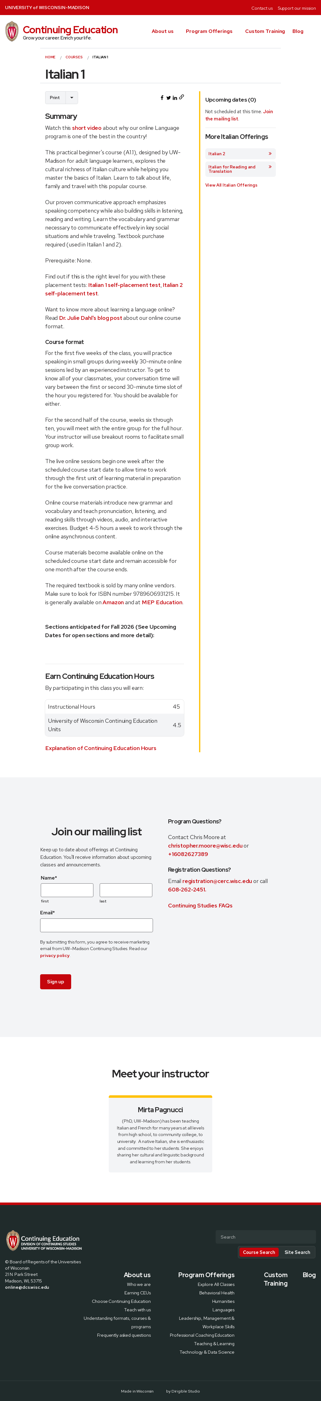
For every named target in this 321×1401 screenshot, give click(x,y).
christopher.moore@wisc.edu (205, 845)
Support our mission (297, 8)
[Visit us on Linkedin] (30, 1300)
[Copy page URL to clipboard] (181, 97)
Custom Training (265, 31)
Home (50, 57)
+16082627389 (188, 854)
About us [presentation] (162, 31)
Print (55, 97)
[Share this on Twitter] (168, 97)
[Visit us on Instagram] (22, 1300)
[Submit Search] (309, 1237)
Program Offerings (209, 31)
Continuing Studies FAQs (200, 905)
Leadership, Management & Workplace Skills (207, 1322)
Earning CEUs (137, 1292)
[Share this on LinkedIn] (174, 97)
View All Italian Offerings (231, 185)
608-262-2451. (187, 889)
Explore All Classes (216, 1284)
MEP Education (162, 602)
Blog (297, 31)
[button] (313, 31)
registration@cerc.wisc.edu (217, 881)
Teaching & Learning (214, 1343)
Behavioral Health (217, 1292)
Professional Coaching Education (202, 1335)
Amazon (113, 602)
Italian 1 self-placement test (124, 284)
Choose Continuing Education (121, 1301)
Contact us (262, 8)
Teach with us (137, 1309)
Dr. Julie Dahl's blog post (90, 317)
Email (47, 913)
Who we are (139, 1284)
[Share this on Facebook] (162, 97)
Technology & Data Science (207, 1352)
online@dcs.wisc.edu (27, 1287)
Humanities (223, 1301)
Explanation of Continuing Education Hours (100, 748)
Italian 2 (240, 153)
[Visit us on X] (15, 1300)
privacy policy (55, 955)
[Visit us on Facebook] (7, 1300)
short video (87, 127)
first (45, 901)
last (103, 901)
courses (74, 57)
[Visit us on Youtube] (37, 1300)
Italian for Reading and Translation (240, 169)
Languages (223, 1309)
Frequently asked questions (123, 1335)
